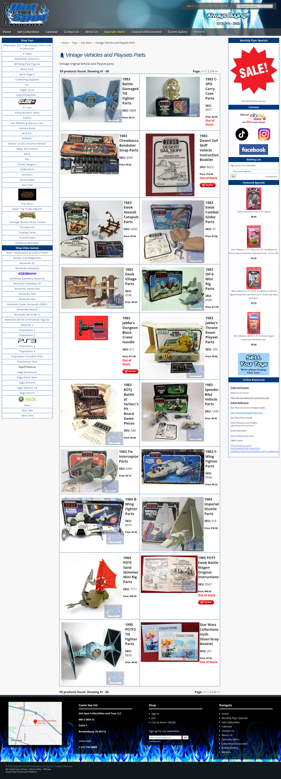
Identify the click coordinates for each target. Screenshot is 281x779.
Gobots (27, 117)
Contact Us (71, 31)
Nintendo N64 (27, 293)
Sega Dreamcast (27, 372)
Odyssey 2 (27, 324)
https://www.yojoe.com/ (242, 435)
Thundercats (27, 227)
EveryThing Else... (27, 95)
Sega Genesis (27, 382)
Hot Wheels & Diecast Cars (27, 123)
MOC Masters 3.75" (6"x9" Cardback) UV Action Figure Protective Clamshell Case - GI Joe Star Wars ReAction (253, 294)
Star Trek (27, 185)
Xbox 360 (27, 410)
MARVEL (27, 138)
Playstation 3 (27, 346)
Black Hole (27, 69)
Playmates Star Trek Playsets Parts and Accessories (27, 47)
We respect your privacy (17, 769)
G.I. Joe (27, 107)
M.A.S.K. (27, 133)
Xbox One (27, 415)
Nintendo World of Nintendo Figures (27, 319)
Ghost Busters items (27, 112)
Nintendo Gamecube (27, 288)
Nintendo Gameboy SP (27, 283)
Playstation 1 (27, 330)
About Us (91, 31)
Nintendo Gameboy (27, 268)
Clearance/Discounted (147, 31)
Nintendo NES (27, 299)
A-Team (27, 53)
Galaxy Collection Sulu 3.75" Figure (253, 211)
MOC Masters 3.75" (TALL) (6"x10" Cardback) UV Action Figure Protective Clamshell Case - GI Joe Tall (253, 251)
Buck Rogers (27, 74)
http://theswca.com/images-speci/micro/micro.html (244, 424)
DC (27, 84)
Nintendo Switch (27, 309)
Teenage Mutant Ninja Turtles (27, 222)
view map (85, 741)
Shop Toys (27, 40)
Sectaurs (27, 174)
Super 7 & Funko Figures (27, 208)
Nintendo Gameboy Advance (27, 278)
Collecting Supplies (27, 79)
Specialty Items (114, 31)
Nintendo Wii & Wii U (27, 314)
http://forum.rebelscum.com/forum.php (249, 397)
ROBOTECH (27, 169)
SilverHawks (27, 179)
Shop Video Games (27, 248)
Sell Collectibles (28, 31)
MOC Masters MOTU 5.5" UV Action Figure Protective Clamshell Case (254, 338)
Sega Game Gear (27, 377)
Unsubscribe (271, 176)
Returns (199, 31)
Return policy (35, 769)
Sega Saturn (27, 393)
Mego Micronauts (27, 148)
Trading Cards (27, 232)
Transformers (27, 237)
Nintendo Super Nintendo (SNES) (27, 304)
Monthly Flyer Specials (235, 718)
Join (200, 6)
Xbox (27, 405)
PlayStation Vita (27, 361)
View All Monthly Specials (254, 101)
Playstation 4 (27, 351)
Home (7, 31)
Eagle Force (27, 90)
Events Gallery (178, 31)
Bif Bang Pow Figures (27, 64)
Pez (27, 159)
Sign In (190, 6)
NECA (27, 154)
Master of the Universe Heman (27, 143)
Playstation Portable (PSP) (27, 356)
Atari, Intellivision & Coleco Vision (27, 252)
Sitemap (47, 769)
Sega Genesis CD (27, 387)
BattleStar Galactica (27, 58)
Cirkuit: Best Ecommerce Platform (21, 771)
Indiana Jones (27, 128)
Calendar (52, 31)
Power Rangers (27, 164)
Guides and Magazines (27, 257)
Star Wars (27, 203)
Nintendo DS (27, 263)
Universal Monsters (27, 242)
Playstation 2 (27, 335)
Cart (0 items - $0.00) (216, 6)
